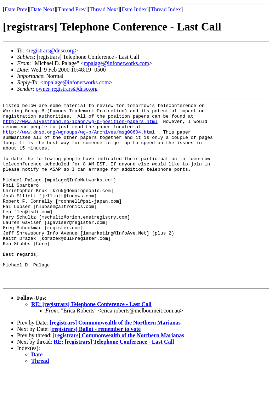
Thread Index (166, 9)
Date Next (42, 9)
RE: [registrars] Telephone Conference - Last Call (91, 340)
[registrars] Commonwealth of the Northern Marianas (115, 359)
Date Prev (16, 9)
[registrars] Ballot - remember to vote (95, 365)
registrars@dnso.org (52, 50)
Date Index (134, 9)
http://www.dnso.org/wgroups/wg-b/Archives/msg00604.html (79, 138)
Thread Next (104, 9)
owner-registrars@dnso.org (67, 89)
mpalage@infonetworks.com (116, 63)
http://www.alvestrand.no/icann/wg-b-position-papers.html (80, 125)
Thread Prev (72, 9)
